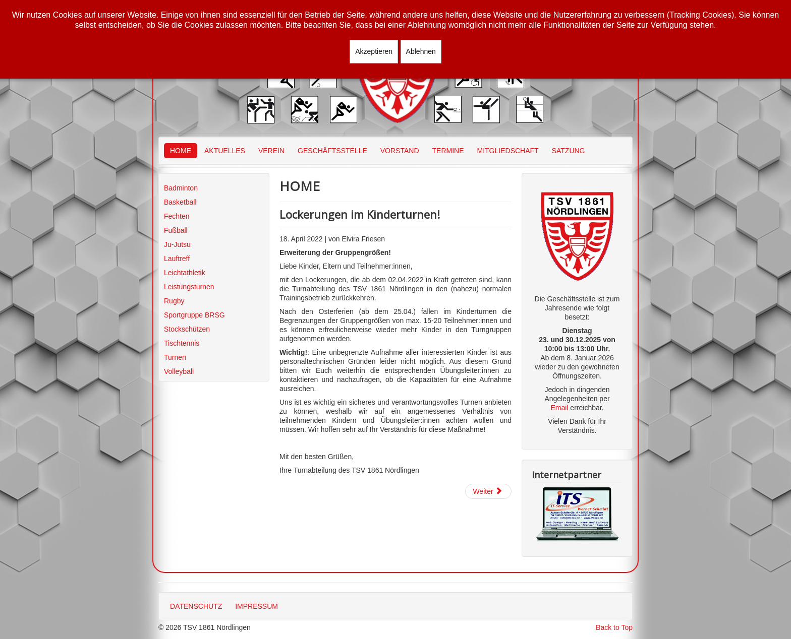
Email (559, 408)
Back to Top (614, 627)
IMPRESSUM (256, 606)
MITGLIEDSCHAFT (508, 151)
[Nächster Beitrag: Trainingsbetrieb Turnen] (488, 491)
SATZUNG (568, 151)
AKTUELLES (224, 151)
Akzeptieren (373, 51)
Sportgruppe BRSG (194, 315)
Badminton (181, 188)
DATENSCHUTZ (196, 606)
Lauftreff (177, 258)
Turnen (175, 357)
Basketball (180, 202)
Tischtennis (181, 343)
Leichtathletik (184, 273)
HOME (180, 151)
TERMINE (448, 151)
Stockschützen (187, 329)
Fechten (177, 216)
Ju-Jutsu (177, 244)
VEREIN (271, 151)
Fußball (176, 230)
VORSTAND (399, 151)
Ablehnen (421, 51)
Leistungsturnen (189, 287)
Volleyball (179, 371)
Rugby (174, 301)
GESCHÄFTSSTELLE (332, 151)
